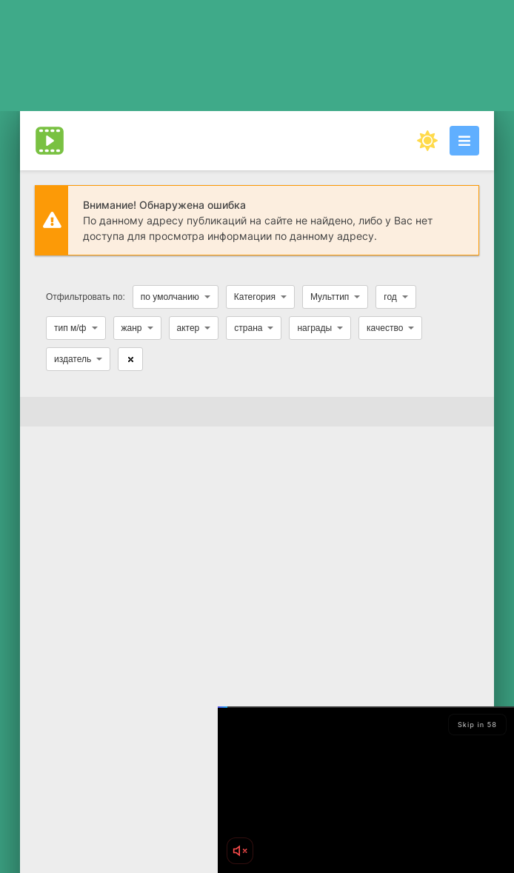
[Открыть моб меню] (464, 140)
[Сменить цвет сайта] (427, 140)
